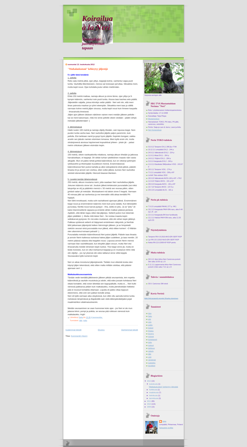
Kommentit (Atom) (79, 336)
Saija (164, 421)
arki (149, 319)
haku (150, 316)
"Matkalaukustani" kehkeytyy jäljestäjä (88, 68)
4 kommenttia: (97, 317)
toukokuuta (153, 384)
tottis (85, 320)
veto (150, 322)
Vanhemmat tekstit (129, 330)
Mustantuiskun (153, 119)
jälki (80, 320)
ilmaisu (151, 331)
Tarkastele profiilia (166, 428)
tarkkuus (151, 348)
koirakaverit (152, 339)
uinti (149, 357)
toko (150, 313)
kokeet (150, 328)
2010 (149, 404)
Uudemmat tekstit (73, 330)
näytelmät (152, 360)
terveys (151, 334)
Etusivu (101, 330)
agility (150, 325)
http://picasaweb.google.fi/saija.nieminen (161, 298)
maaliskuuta (154, 392)
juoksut (151, 345)
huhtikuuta (153, 390)
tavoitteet (151, 366)
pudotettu (151, 363)
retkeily (151, 351)
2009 (149, 407)
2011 (149, 401)
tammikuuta (154, 398)
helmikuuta (153, 395)
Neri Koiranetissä (154, 130)
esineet (151, 336)
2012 (149, 381)
